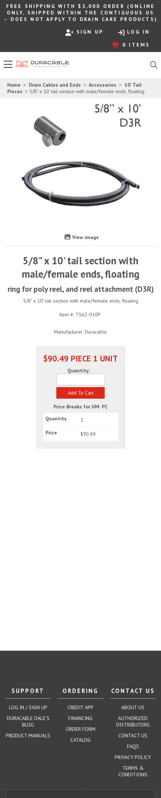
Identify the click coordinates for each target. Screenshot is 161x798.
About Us (132, 707)
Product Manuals (28, 735)
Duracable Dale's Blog (28, 721)
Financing (80, 718)
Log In (134, 32)
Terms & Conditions (132, 771)
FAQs (133, 746)
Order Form (80, 729)
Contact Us (132, 735)
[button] (80, 393)
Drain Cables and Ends (54, 85)
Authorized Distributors (133, 721)
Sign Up (84, 32)
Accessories (103, 85)
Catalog (80, 740)
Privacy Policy (133, 757)
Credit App (80, 707)
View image (85, 237)
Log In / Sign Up (28, 707)
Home (14, 85)
